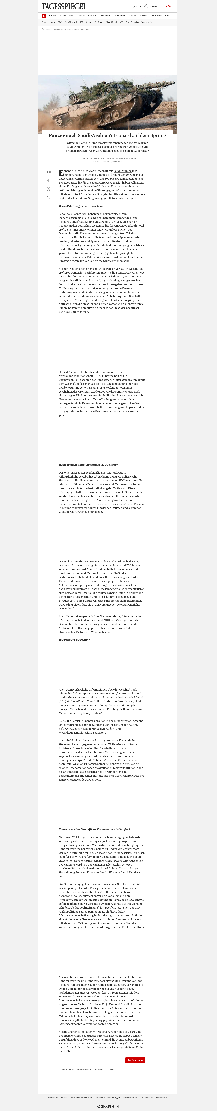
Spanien (112, 1069)
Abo (168, 6)
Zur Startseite (135, 1060)
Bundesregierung (67, 1069)
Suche (136, 6)
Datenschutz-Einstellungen (107, 1098)
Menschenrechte (84, 1069)
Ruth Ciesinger (107, 158)
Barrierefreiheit (130, 1098)
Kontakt (64, 1098)
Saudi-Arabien (123, 171)
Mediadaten (161, 1098)
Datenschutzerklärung (81, 1098)
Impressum (53, 1098)
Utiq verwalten (146, 1098)
